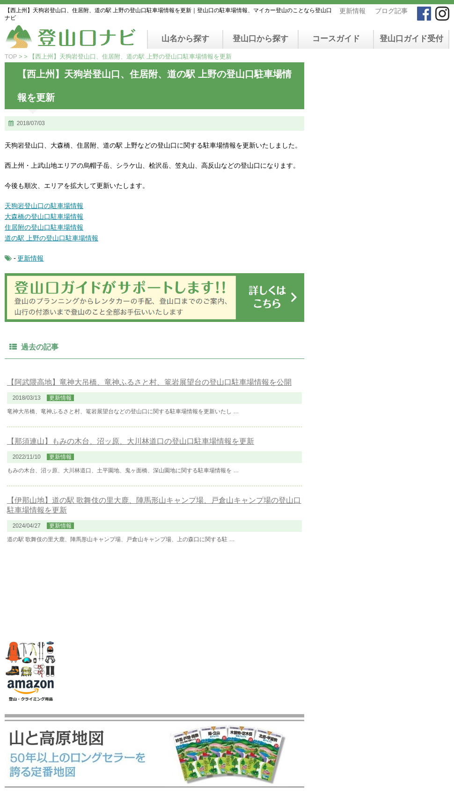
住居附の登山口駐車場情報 (44, 227)
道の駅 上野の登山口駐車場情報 (51, 238)
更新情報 (352, 11)
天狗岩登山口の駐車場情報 (44, 205)
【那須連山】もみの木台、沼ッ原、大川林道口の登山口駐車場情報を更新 (130, 441)
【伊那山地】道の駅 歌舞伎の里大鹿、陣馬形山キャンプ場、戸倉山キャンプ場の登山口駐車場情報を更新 (154, 505)
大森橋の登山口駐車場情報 (44, 216)
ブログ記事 (391, 11)
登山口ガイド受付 (411, 38)
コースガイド (336, 38)
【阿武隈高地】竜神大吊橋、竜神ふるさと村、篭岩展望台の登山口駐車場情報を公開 (149, 382)
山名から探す (185, 38)
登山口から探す (260, 38)
